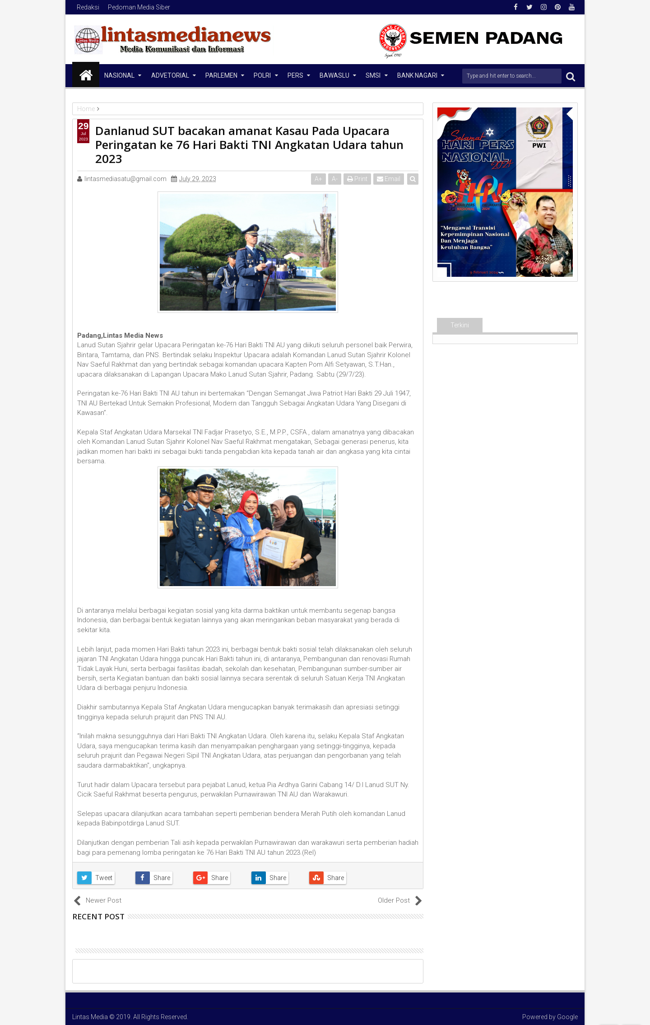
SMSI (373, 75)
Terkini (459, 325)
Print (357, 178)
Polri (262, 75)
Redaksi (88, 7)
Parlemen (221, 75)
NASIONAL (119, 75)
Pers (295, 75)
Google (567, 1016)
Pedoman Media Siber (139, 7)
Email (388, 178)
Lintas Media (90, 1016)
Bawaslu (334, 75)
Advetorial (170, 75)
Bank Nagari (417, 75)
